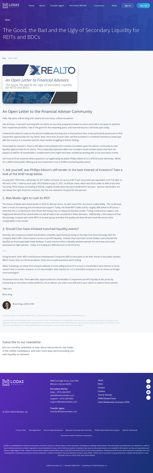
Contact (101, 388)
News (114, 5)
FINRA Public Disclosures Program (107, 430)
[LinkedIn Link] (148, 381)
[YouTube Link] (148, 398)
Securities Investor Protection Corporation (76, 435)
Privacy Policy (21, 430)
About (42, 5)
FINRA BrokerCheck (107, 398)
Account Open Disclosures (53, 430)
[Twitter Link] (148, 387)
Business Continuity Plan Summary (79, 430)
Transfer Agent (57, 5)
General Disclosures (130, 430)
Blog (4, 58)
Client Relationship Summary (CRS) (114, 402)
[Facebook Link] (148, 392)
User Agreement (35, 430)
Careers (101, 391)
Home (31, 5)
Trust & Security (105, 395)
